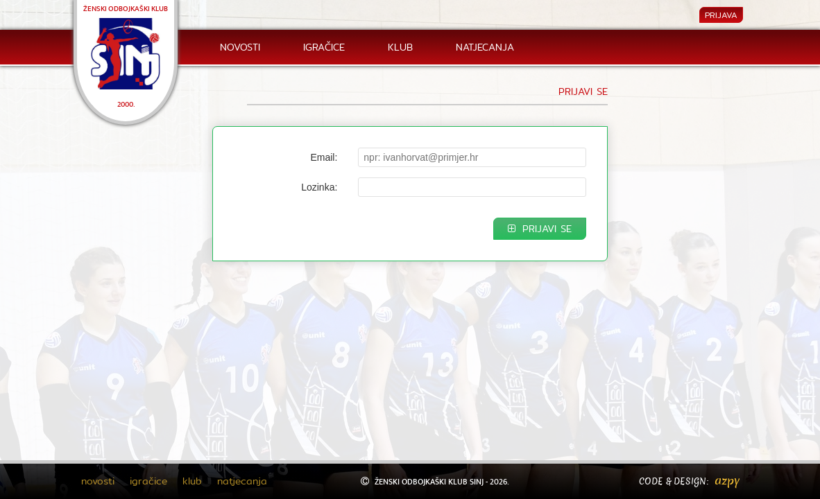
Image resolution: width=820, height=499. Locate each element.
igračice (324, 47)
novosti (240, 47)
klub (400, 47)
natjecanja (485, 47)
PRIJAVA (721, 14)
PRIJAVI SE (540, 228)
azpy (727, 481)
